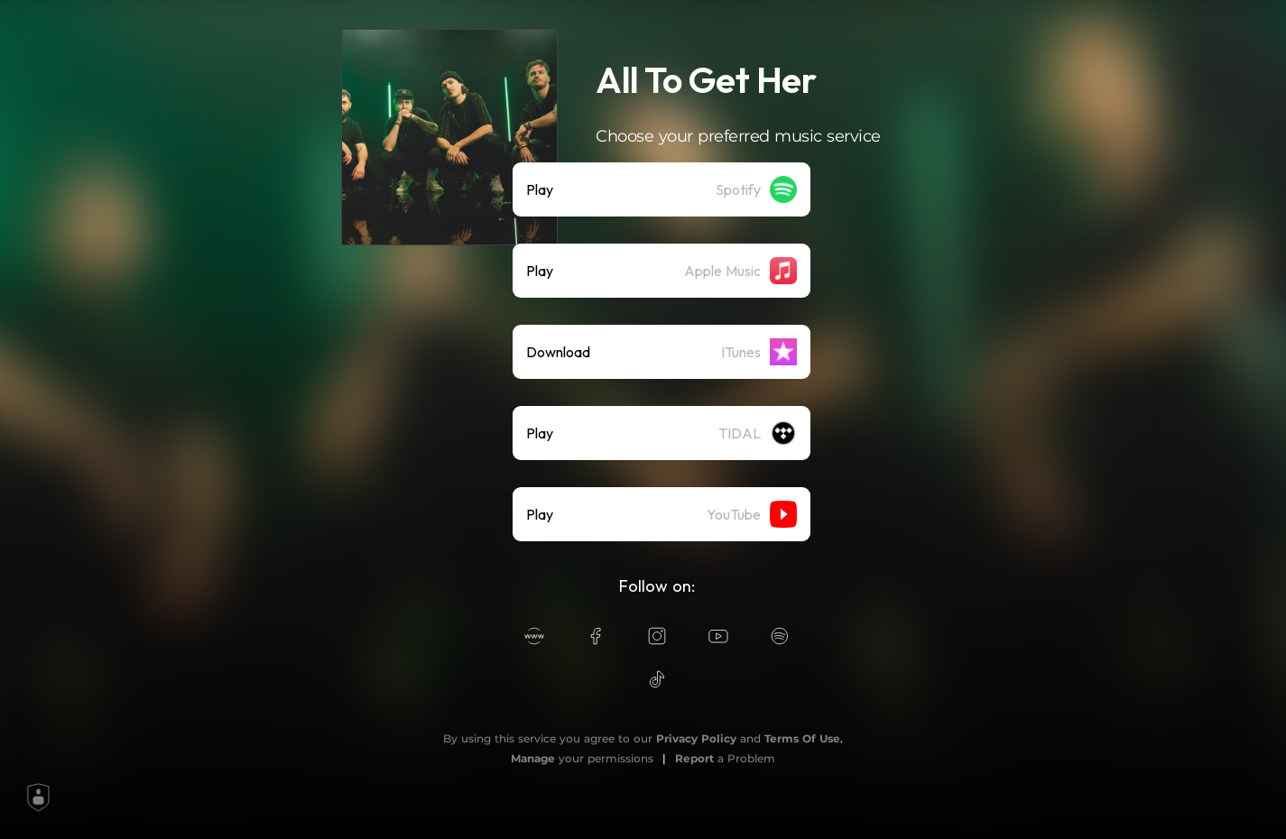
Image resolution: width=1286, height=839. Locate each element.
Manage (533, 758)
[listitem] (661, 189)
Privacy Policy (696, 738)
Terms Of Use (802, 738)
